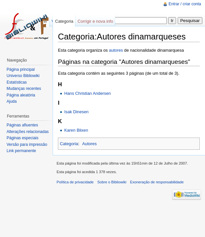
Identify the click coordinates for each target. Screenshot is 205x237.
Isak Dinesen (76, 111)
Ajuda (12, 101)
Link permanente (21, 150)
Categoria (69, 143)
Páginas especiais (22, 138)
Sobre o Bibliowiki (111, 182)
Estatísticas (17, 82)
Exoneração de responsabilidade (157, 182)
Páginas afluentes (22, 125)
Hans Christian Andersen (87, 93)
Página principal (21, 69)
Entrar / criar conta (184, 4)
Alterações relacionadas (28, 131)
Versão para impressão (27, 144)
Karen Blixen (76, 130)
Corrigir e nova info (95, 21)
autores (116, 50)
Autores (89, 143)
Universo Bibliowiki (23, 75)
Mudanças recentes (24, 88)
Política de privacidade (75, 182)
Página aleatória (21, 95)
